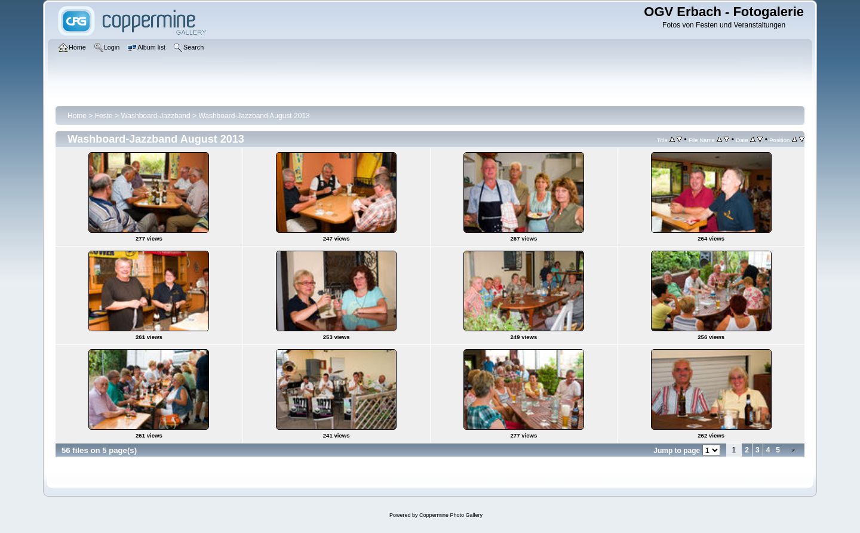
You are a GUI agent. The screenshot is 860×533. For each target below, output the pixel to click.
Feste (104, 116)
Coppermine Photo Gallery (451, 515)
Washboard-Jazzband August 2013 (253, 116)
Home (77, 116)
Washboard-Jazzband (155, 116)
